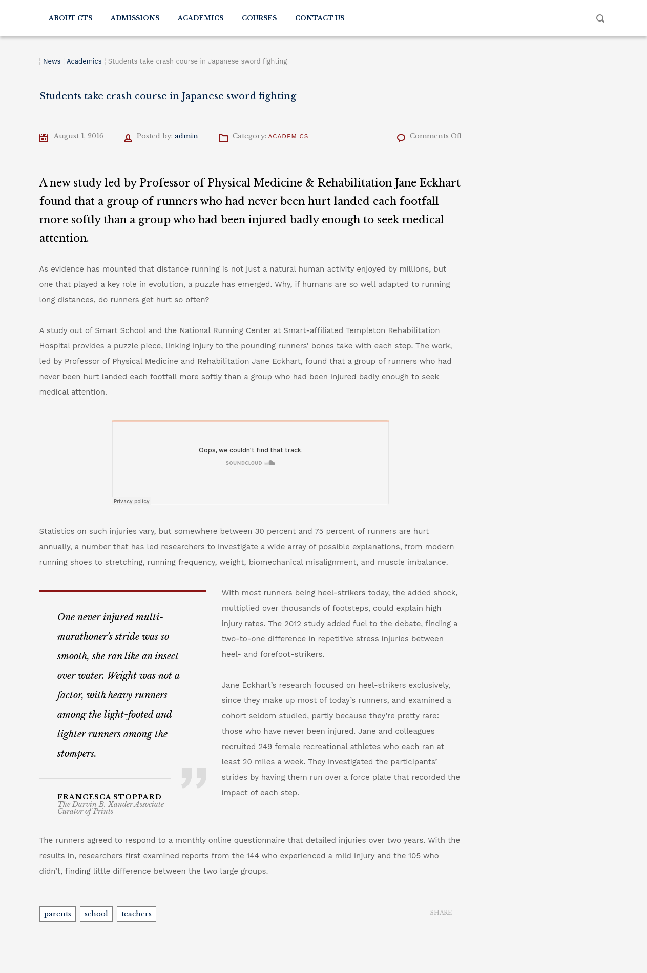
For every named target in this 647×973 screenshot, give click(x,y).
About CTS (70, 18)
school (96, 913)
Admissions (135, 18)
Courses (259, 18)
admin (186, 136)
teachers (136, 913)
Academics (200, 18)
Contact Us (319, 18)
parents (57, 913)
